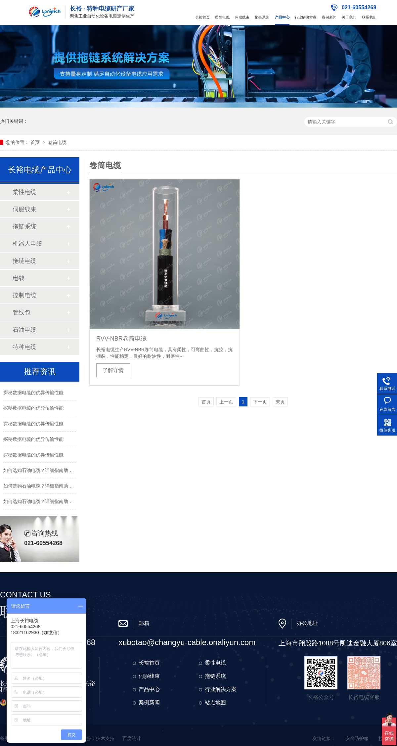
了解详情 (113, 370)
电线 (18, 278)
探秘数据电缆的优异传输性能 (33, 392)
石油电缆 (24, 329)
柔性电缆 (222, 17)
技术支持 (105, 738)
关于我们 (349, 17)
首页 (35, 142)
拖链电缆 (24, 260)
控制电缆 (24, 295)
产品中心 (282, 17)
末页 (280, 401)
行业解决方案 (306, 17)
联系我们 (369, 17)
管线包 (21, 312)
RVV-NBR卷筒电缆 (121, 338)
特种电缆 (24, 347)
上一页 (226, 401)
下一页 (260, 401)
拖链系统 (262, 17)
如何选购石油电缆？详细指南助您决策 (42, 470)
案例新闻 (329, 17)
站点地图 (215, 702)
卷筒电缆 (57, 142)
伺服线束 (242, 17)
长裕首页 (202, 17)
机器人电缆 (27, 243)
